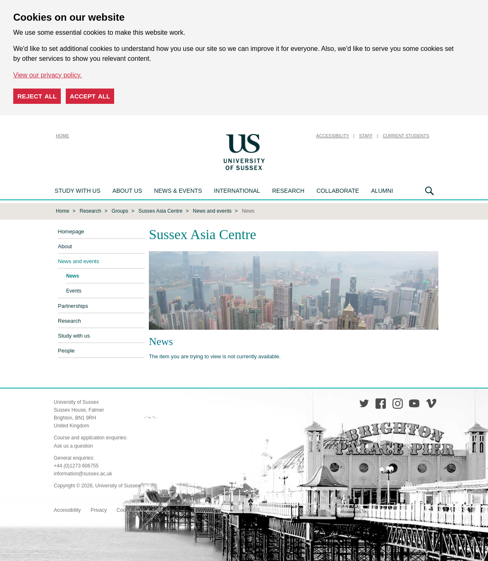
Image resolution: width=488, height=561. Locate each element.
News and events (212, 211)
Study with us (77, 190)
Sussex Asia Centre (161, 211)
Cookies (125, 510)
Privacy (99, 510)
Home (62, 135)
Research (288, 190)
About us (127, 190)
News (72, 276)
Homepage (71, 231)
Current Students (406, 135)
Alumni (382, 190)
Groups (120, 211)
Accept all (90, 96)
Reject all (37, 96)
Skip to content (287, 135)
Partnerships (73, 306)
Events (73, 291)
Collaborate (337, 190)
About (65, 246)
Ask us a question (73, 446)
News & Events (178, 190)
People (66, 351)
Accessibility (332, 135)
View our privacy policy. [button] (47, 75)
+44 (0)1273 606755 (76, 466)
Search (429, 191)
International (237, 190)
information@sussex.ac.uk (83, 474)
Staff (366, 135)
